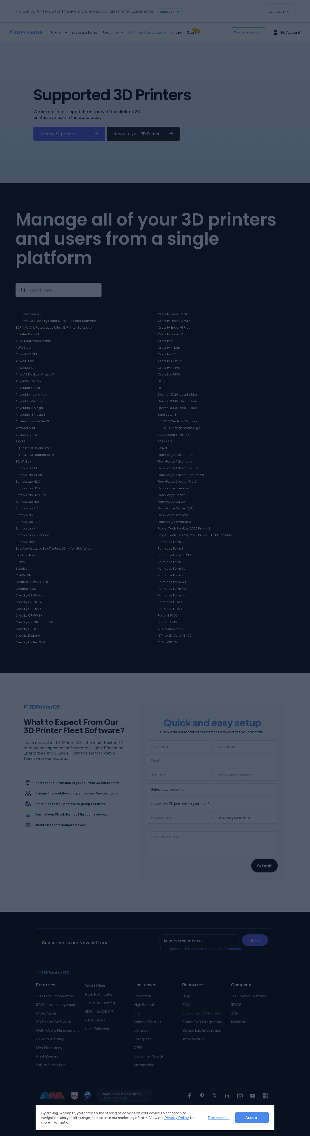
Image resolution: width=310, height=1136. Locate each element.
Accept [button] (252, 1117)
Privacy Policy (176, 1117)
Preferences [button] (219, 1117)
